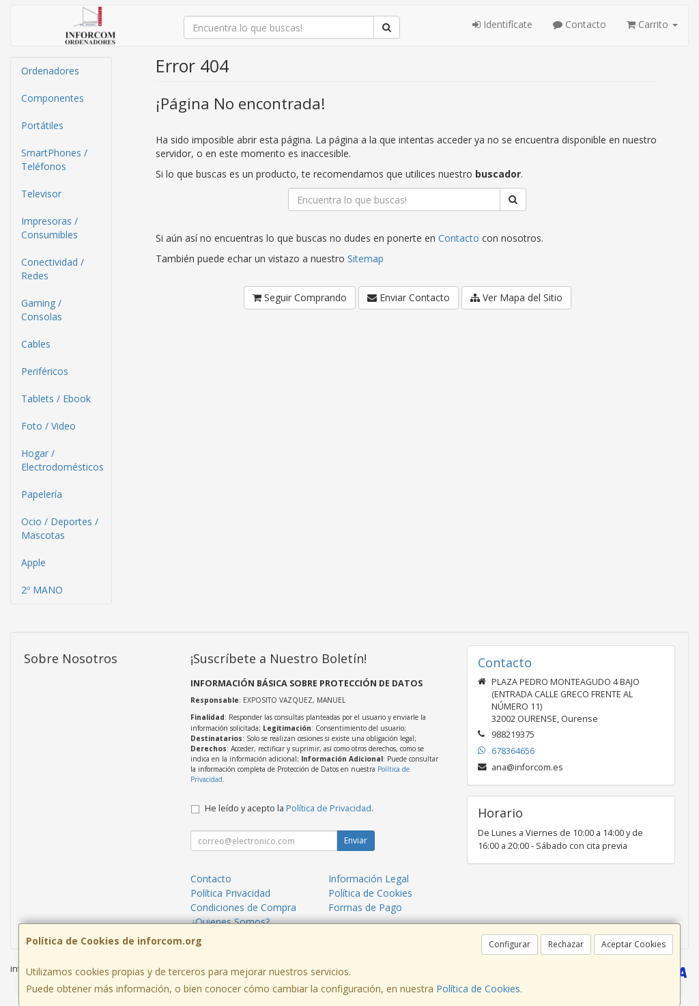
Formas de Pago (365, 907)
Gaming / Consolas (41, 309)
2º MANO (42, 589)
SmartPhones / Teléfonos (54, 159)
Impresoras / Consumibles (49, 227)
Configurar (509, 944)
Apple (33, 562)
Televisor (41, 193)
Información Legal (368, 878)
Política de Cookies (478, 988)
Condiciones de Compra (243, 907)
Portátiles (42, 125)
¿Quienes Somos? (230, 921)
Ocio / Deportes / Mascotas (59, 528)
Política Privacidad (230, 892)
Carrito (652, 24)
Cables (36, 343)
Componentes (52, 98)
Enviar (355, 840)
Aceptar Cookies (633, 944)
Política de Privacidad (328, 808)
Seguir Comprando (300, 297)
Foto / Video (48, 425)
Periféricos (44, 371)
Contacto (579, 24)
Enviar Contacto (408, 297)
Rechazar (566, 944)
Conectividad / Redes (52, 268)
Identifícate (502, 24)
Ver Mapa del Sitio (516, 297)
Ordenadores (50, 70)
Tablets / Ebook (56, 398)
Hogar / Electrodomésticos (62, 460)
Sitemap (365, 258)
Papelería (41, 494)
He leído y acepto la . (289, 808)
